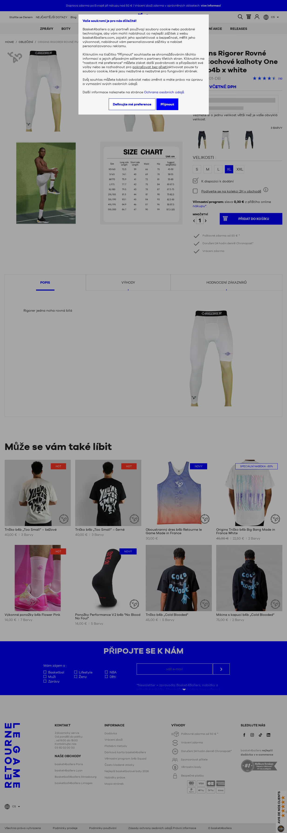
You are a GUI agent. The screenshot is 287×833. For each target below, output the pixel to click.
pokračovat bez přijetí (150, 67)
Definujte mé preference (132, 104)
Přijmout (167, 104)
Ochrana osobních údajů (164, 92)
